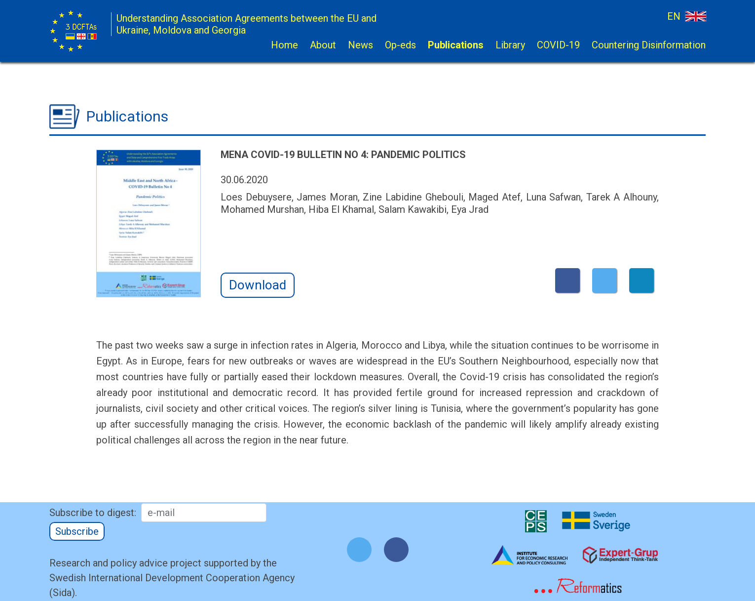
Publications (456, 45)
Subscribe (77, 531)
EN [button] (686, 16)
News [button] (360, 45)
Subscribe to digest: (92, 513)
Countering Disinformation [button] (649, 45)
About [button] (323, 45)
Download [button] (257, 285)
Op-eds (400, 45)
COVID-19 (558, 45)
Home (284, 45)
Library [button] (510, 45)
